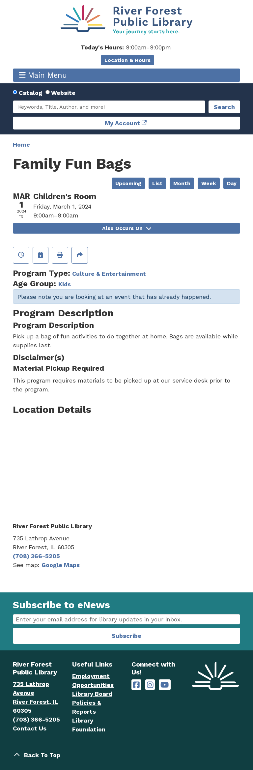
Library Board (92, 693)
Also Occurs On (126, 228)
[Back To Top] (126, 755)
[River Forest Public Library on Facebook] (136, 684)
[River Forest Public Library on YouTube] (164, 684)
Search (224, 106)
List (157, 183)
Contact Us (29, 728)
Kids (64, 284)
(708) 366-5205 (36, 556)
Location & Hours (127, 60)
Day (232, 183)
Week (208, 183)
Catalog (30, 92)
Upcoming (128, 183)
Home (21, 144)
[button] (126, 47)
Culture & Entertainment (109, 273)
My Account (122, 123)
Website (63, 92)
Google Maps (61, 564)
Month (181, 183)
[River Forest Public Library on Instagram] (150, 684)
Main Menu (43, 75)
